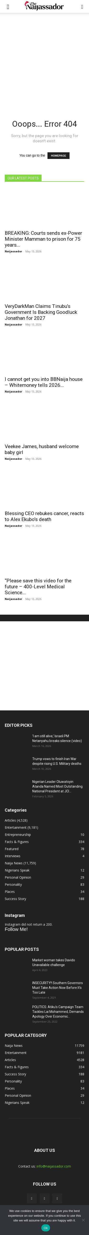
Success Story (15, 898)
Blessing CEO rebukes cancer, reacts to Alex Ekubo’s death (44, 516)
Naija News (14, 863)
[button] (8, 6)
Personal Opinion (18, 877)
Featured (12, 849)
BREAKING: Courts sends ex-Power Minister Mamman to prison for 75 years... (43, 239)
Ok (46, 1228)
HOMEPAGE (58, 155)
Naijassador (13, 251)
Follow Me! (16, 929)
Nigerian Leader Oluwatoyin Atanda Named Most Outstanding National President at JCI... (57, 786)
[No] (83, 1220)
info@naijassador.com (54, 1166)
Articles (10, 820)
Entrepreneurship (18, 834)
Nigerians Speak (17, 870)
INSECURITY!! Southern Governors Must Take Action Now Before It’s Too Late (57, 987)
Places (10, 891)
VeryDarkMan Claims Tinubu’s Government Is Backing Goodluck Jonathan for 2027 (41, 312)
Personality (13, 884)
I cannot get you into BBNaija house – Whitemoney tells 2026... (44, 382)
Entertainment (16, 827)
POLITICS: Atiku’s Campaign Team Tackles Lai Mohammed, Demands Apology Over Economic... (58, 1011)
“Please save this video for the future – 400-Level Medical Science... (38, 586)
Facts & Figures (17, 841)
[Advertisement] (44, 59)
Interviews (12, 856)
